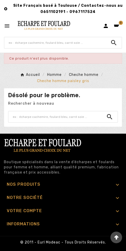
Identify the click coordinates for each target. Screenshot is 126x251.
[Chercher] (55, 42)
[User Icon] (106, 26)
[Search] (114, 43)
